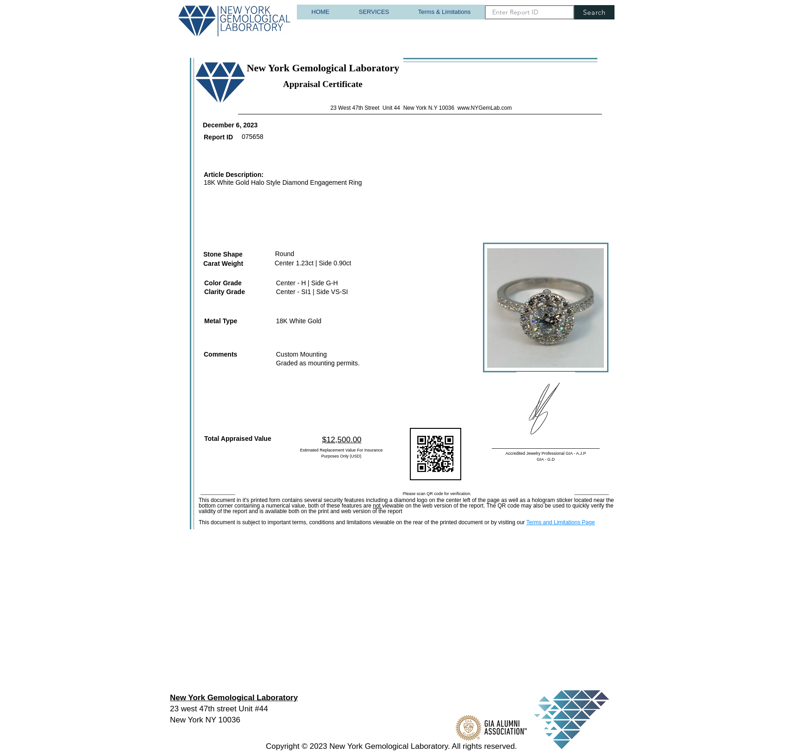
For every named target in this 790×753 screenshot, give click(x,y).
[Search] (594, 12)
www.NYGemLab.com (485, 108)
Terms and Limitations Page (560, 522)
